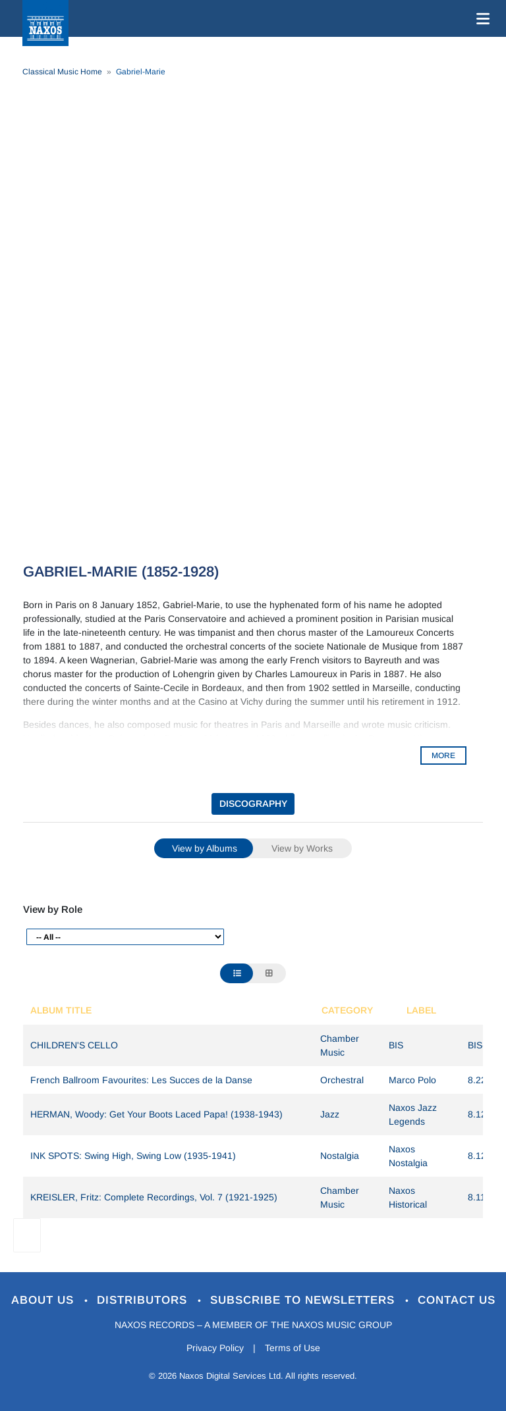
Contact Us (456, 1300)
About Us (44, 1300)
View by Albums (204, 848)
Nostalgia (339, 1155)
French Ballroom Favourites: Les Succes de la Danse (141, 1080)
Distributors (144, 1300)
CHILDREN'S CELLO (74, 1045)
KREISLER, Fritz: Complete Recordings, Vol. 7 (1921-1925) (153, 1197)
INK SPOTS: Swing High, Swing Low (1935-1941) (133, 1155)
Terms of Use (292, 1348)
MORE (443, 755)
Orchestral (342, 1080)
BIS (396, 1045)
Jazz (329, 1114)
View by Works (302, 848)
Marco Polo (412, 1080)
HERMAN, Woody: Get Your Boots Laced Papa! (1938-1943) (156, 1114)
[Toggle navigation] (480, 18)
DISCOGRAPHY (253, 803)
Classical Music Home (62, 71)
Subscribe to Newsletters (304, 1300)
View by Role (52, 909)
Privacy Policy (215, 1348)
